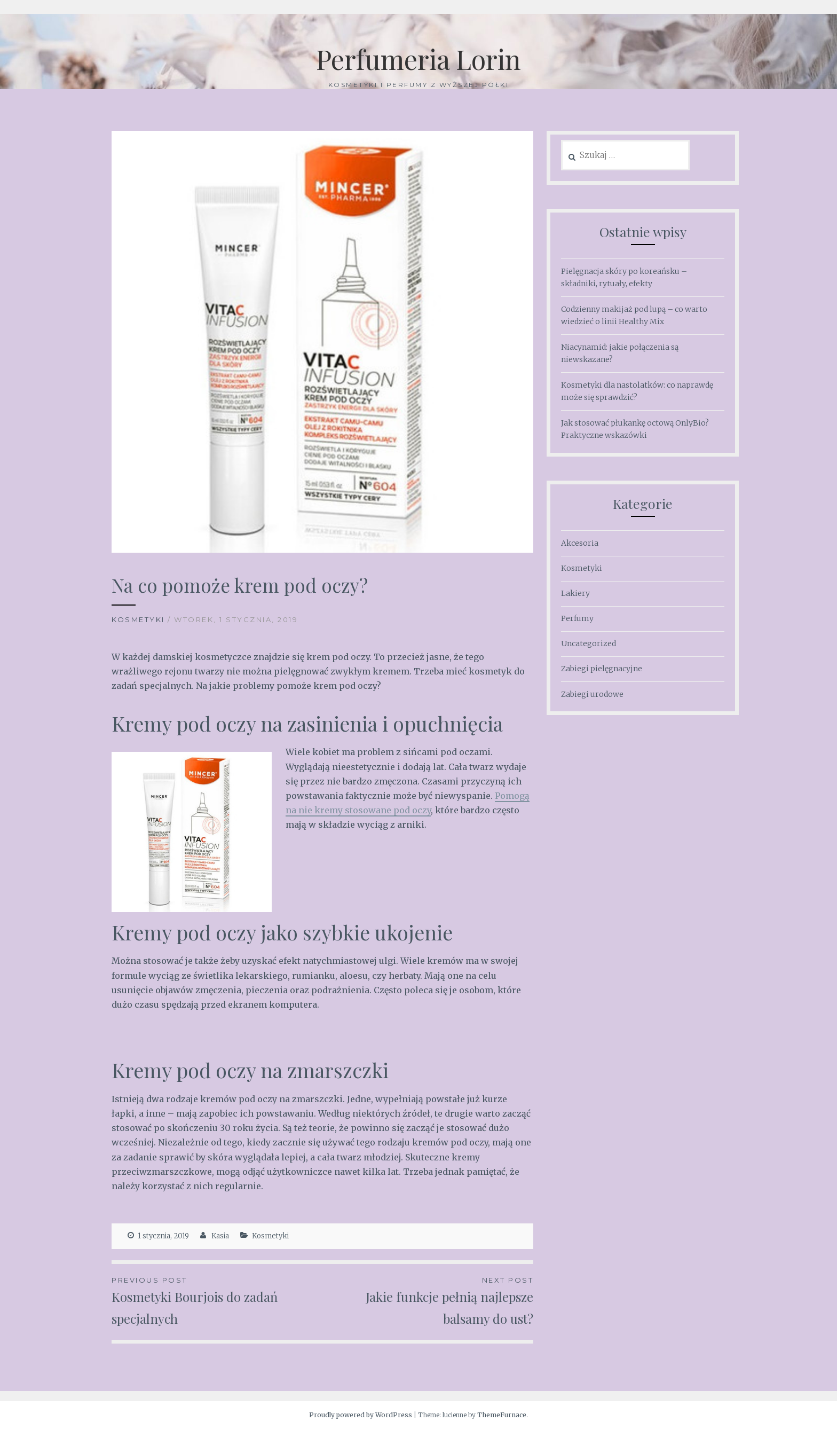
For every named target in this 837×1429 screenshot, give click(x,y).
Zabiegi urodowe (592, 694)
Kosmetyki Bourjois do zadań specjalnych (217, 1300)
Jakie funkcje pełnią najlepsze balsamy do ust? (427, 1300)
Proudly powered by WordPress (360, 1415)
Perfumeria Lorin (418, 59)
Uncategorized (588, 643)
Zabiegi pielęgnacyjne (601, 668)
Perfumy (577, 618)
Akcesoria (579, 543)
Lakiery (575, 593)
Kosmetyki (138, 619)
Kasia (220, 1235)
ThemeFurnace (501, 1415)
